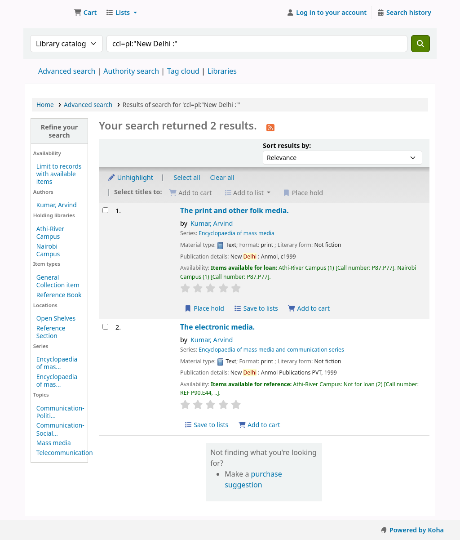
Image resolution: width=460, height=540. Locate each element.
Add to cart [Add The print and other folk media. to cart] (309, 308)
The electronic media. (217, 327)
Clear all (222, 177)
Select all (187, 177)
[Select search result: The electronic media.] (105, 327)
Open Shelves (55, 318)
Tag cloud (183, 71)
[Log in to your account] (327, 12)
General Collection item (58, 281)
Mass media (53, 442)
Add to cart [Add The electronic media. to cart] (259, 424)
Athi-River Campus (50, 232)
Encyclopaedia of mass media (236, 233)
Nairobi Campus (48, 250)
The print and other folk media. (234, 210)
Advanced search (66, 71)
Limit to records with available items (59, 174)
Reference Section (50, 332)
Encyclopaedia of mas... (56, 363)
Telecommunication (64, 452)
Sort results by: (287, 145)
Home (45, 104)
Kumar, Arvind (56, 205)
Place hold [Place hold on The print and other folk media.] (204, 308)
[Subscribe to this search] (270, 126)
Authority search (131, 71)
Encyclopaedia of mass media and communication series (271, 349)
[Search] (420, 43)
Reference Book (59, 294)
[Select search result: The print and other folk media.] (105, 210)
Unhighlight (130, 177)
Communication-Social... (60, 429)
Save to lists (256, 308)
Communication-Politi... (60, 412)
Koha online (47, 13)
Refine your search (59, 131)
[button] (85, 12)
